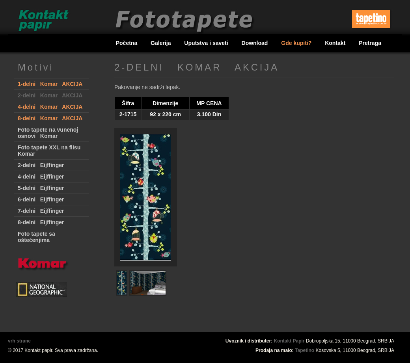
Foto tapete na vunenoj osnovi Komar (48, 133)
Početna (127, 43)
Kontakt (336, 43)
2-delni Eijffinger (41, 165)
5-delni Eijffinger (41, 188)
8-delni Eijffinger (41, 222)
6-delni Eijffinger (41, 199)
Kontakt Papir (289, 341)
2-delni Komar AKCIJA (50, 95)
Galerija (161, 43)
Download (256, 43)
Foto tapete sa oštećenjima (36, 237)
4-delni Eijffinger (41, 176)
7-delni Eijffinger (41, 211)
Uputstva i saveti (206, 43)
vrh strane (19, 341)
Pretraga (370, 43)
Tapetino (304, 350)
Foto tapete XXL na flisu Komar (49, 150)
